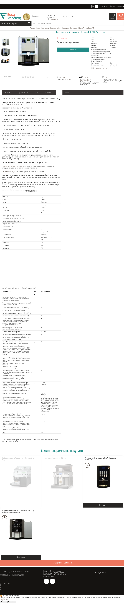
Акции (65, 10)
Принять (3, 602)
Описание (8, 93)
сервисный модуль (9, 172)
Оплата (107, 77)
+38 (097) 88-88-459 (55, 19)
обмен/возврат (67, 79)
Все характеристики (99, 68)
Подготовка (49, 93)
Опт (60, 10)
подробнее (31, 191)
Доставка (85, 77)
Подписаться (68, 17)
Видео (37, 93)
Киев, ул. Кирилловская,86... (85, 80)
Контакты (85, 10)
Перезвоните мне (36, 16)
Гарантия (62, 77)
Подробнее (4, 600)
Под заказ (73, 50)
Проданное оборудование (48, 10)
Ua (93, 6)
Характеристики (23, 93)
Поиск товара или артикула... (42, 23)
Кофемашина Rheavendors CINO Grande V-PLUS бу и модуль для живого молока (18, 511)
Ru (97, 6)
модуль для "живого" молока (12, 166)
